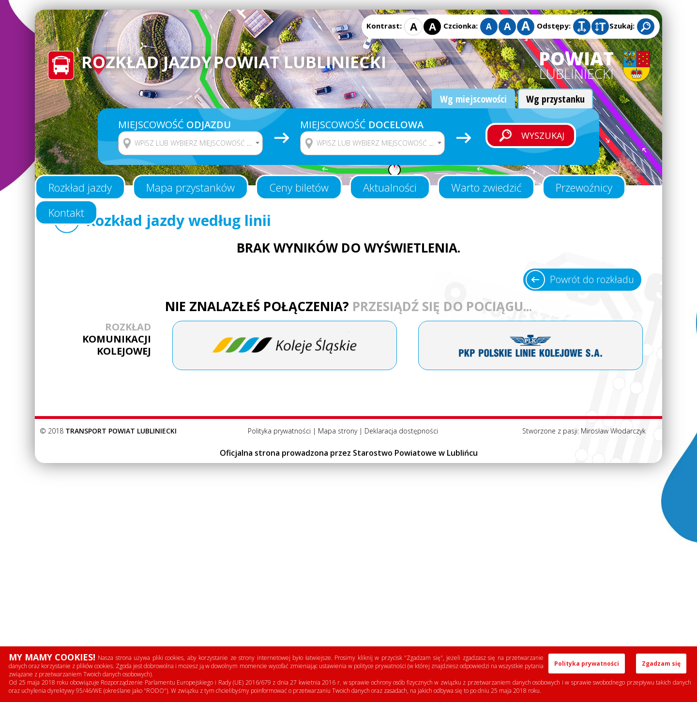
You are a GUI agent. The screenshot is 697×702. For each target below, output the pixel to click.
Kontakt (66, 212)
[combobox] (190, 143)
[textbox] (196, 143)
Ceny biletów (299, 187)
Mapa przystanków (190, 187)
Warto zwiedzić (486, 187)
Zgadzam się (661, 663)
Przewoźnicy (584, 187)
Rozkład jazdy (80, 187)
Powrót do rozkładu (592, 279)
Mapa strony (337, 430)
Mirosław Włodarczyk (613, 430)
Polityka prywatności (279, 430)
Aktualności (390, 187)
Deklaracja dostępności (401, 430)
